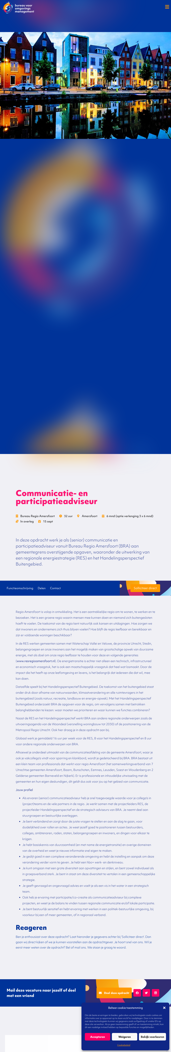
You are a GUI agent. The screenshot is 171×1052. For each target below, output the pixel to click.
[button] (164, 1007)
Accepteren (97, 1037)
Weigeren (124, 1037)
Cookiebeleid (123, 1045)
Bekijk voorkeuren (152, 1037)
